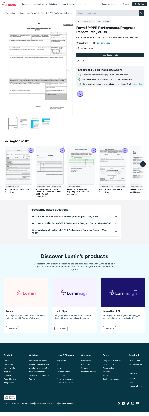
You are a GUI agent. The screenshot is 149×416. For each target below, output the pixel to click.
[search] (141, 16)
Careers (84, 372)
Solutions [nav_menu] (55, 4)
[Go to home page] (10, 4)
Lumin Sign (137, 87)
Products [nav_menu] (28, 4)
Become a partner (88, 375)
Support (132, 382)
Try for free (139, 4)
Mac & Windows (135, 368)
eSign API (7, 375)
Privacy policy (108, 372)
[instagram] (132, 407)
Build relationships (37, 375)
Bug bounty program (111, 383)
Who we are (86, 364)
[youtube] (137, 407)
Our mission (86, 368)
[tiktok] (128, 407)
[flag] (83, 65)
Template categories (64, 383)
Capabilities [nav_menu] (42, 4)
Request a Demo (135, 390)
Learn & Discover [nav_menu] (71, 4)
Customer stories (63, 375)
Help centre (61, 364)
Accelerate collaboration (39, 372)
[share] (78, 65)
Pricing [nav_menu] (84, 4)
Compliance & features (112, 364)
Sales (131, 386)
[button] (12, 127)
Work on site (34, 383)
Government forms (27, 16)
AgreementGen (10, 372)
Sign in (125, 4)
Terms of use (108, 375)
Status (105, 379)
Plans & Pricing (10, 383)
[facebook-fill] (118, 407)
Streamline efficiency (38, 364)
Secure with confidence (39, 379)
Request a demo (108, 4)
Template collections (65, 386)
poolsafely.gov (103, 46)
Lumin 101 (60, 372)
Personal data (108, 368)
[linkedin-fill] (123, 407)
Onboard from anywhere (39, 368)
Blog (58, 368)
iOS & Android (134, 364)
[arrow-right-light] (143, 167)
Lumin (6, 364)
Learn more (12, 332)
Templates (10, 16)
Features (7, 379)
